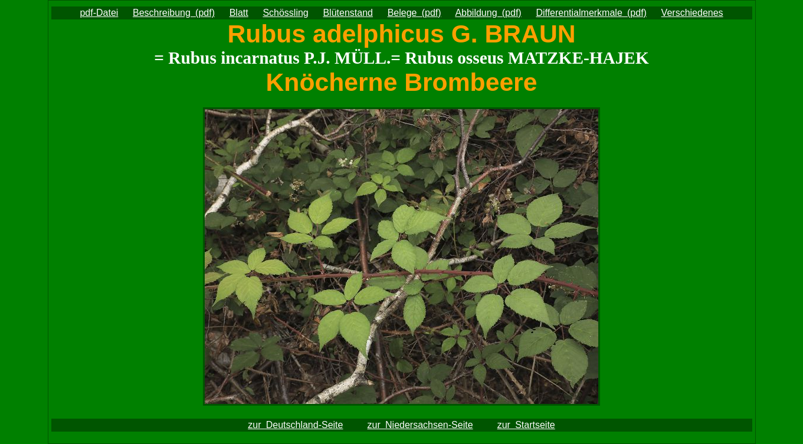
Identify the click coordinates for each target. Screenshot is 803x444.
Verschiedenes (692, 13)
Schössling (285, 13)
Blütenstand (348, 13)
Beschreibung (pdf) (174, 13)
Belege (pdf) (414, 13)
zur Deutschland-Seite (295, 425)
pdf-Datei (99, 13)
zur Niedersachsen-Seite (420, 425)
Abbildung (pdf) (488, 13)
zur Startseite (526, 425)
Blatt (239, 13)
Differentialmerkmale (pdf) (591, 13)
